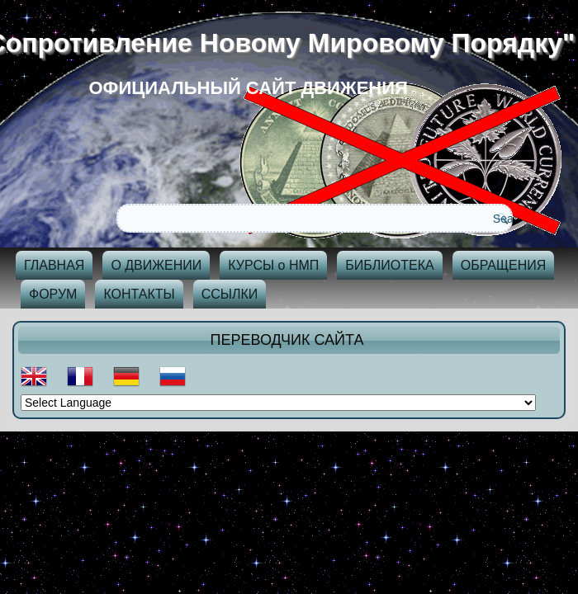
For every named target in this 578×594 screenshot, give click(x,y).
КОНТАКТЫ (138, 294)
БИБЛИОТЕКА (389, 265)
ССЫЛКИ (229, 294)
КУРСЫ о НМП (273, 265)
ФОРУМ (53, 294)
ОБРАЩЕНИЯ (504, 265)
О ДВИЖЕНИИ (156, 265)
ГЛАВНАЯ (54, 265)
